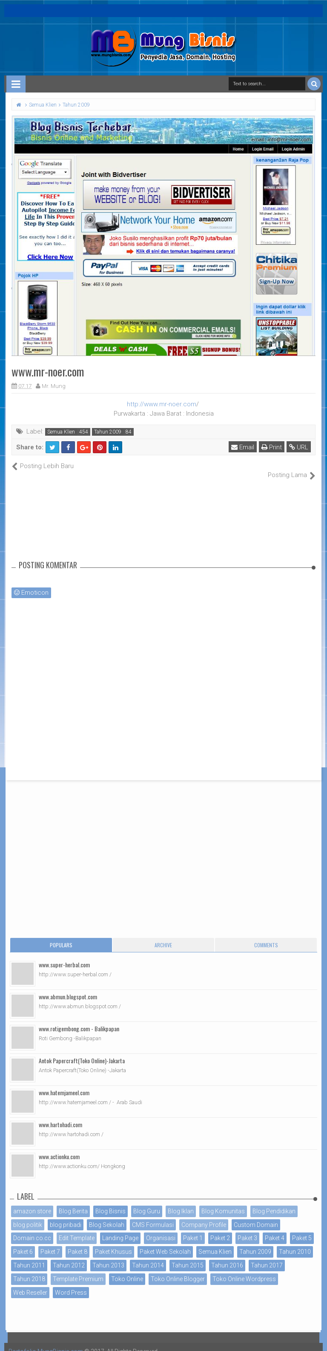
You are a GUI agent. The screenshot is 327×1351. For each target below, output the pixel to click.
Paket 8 (77, 1242)
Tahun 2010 (295, 1242)
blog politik (27, 1215)
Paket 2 (220, 1229)
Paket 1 (193, 1229)
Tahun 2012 (69, 1256)
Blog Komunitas (223, 1201)
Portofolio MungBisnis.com (46, 1342)
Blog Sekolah (106, 1215)
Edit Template (77, 1229)
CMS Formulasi (153, 1215)
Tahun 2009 (107, 432)
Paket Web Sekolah (165, 1242)
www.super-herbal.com (64, 955)
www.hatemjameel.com (64, 1083)
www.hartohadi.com (60, 1115)
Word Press (71, 1283)
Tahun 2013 (108, 1256)
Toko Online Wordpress (244, 1269)
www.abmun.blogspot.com (68, 987)
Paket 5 (302, 1229)
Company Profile (203, 1215)
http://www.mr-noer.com (161, 404)
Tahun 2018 (29, 1269)
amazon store (32, 1201)
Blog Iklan (181, 1201)
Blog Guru (146, 1201)
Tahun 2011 (29, 1256)
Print (271, 447)
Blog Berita (73, 1201)
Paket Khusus (113, 1242)
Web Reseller (30, 1283)
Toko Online (127, 1269)
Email (242, 447)
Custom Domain (256, 1215)
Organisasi (160, 1229)
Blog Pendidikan (273, 1201)
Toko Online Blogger (178, 1269)
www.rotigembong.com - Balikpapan (79, 1019)
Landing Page (120, 1229)
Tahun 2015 (188, 1256)
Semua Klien (61, 432)
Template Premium (78, 1269)
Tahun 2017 (267, 1256)
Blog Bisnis (110, 1201)
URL (298, 447)
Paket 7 (50, 1242)
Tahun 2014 (148, 1256)
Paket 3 (247, 1229)
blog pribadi (65, 1215)
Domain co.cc (32, 1229)
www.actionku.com (59, 1147)
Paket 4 (274, 1229)
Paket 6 (23, 1242)
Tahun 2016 (227, 1256)
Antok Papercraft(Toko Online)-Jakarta (82, 1051)
